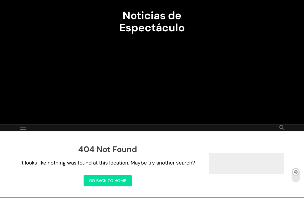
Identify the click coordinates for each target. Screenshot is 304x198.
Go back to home (107, 180)
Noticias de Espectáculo (152, 21)
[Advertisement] (152, 75)
